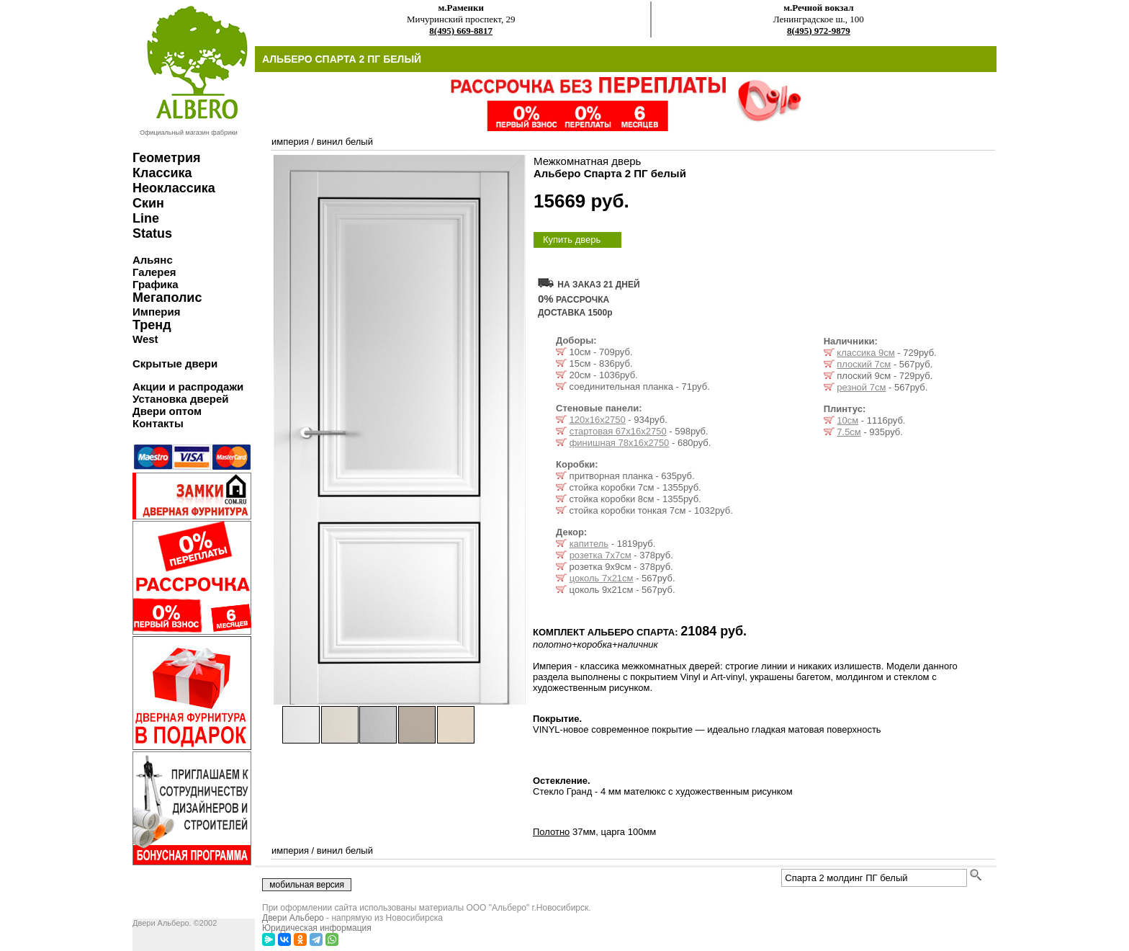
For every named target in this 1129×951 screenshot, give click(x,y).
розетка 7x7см (600, 555)
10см (847, 420)
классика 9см (865, 352)
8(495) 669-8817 (460, 30)
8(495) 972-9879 (818, 30)
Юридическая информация (317, 928)
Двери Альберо (293, 918)
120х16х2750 (598, 419)
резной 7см (861, 387)
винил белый (345, 141)
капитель (589, 543)
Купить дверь (572, 239)
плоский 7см (864, 364)
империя (290, 141)
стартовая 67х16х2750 (618, 431)
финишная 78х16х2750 (620, 442)
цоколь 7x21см (602, 578)
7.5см (849, 432)
